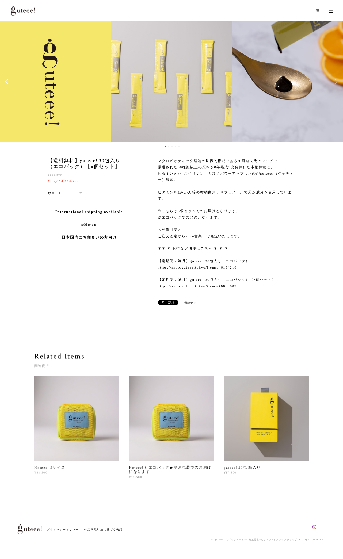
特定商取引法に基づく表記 (103, 529)
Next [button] (335, 81)
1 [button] (165, 146)
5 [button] (179, 146)
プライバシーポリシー (63, 529)
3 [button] (172, 146)
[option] (171, 81)
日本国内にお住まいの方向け (89, 237)
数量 (51, 193)
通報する (190, 302)
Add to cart (89, 225)
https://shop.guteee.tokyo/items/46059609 (197, 286)
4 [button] (175, 146)
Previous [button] (8, 81)
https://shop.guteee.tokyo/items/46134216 (197, 267)
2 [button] (168, 146)
